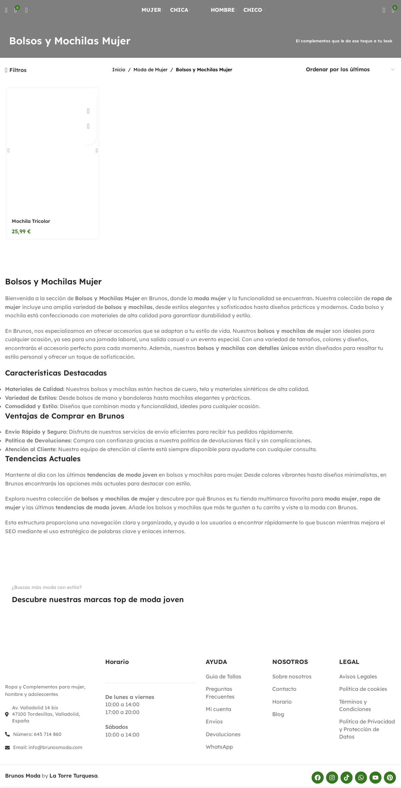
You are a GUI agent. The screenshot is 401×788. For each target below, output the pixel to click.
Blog (278, 711)
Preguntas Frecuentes (220, 690)
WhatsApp (219, 744)
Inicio (118, 70)
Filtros (18, 70)
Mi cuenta (218, 706)
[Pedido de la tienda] (350, 70)
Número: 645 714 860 (37, 732)
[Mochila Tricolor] (51, 151)
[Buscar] (6, 15)
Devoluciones (223, 731)
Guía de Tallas (223, 674)
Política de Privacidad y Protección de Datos (367, 727)
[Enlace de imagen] (22, 610)
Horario (282, 699)
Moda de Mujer (150, 70)
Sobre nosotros (292, 674)
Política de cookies (363, 686)
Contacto (284, 686)
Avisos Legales (358, 674)
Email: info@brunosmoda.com (47, 745)
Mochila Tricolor (32, 222)
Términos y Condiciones (355, 703)
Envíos (214, 719)
